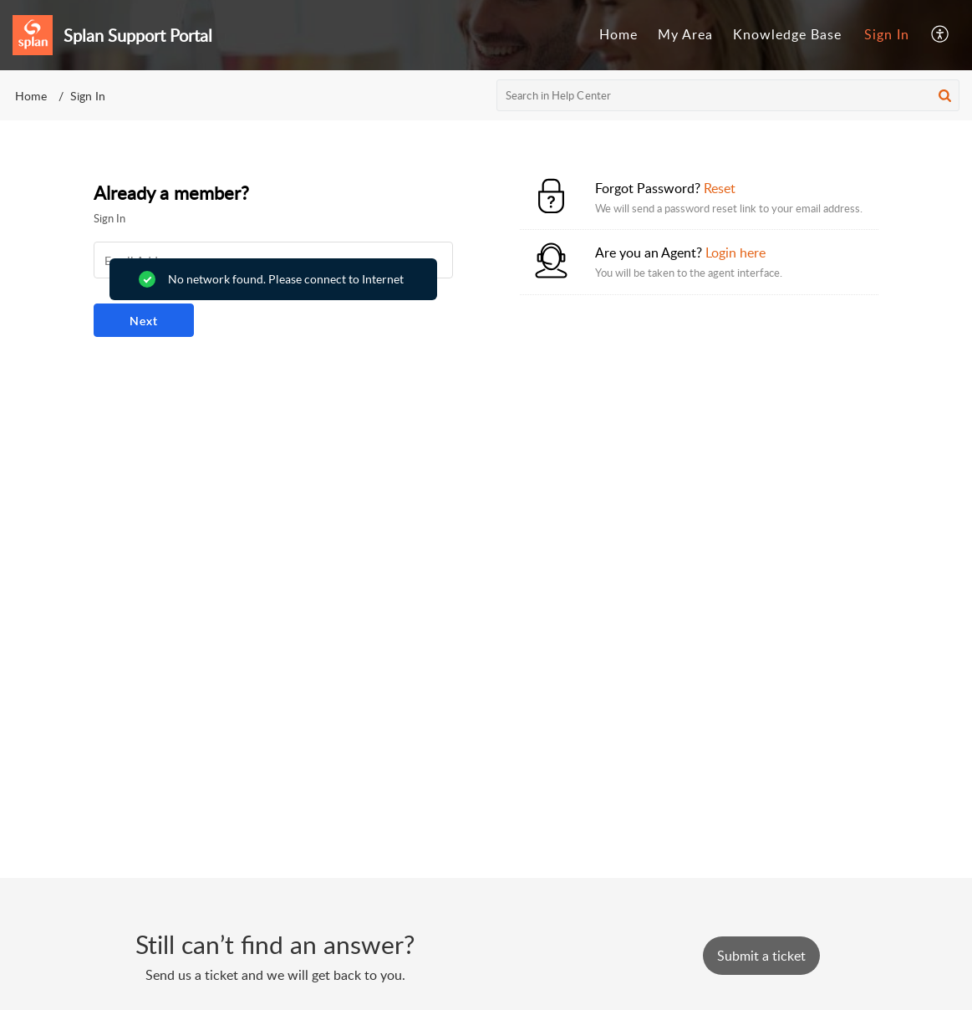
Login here (735, 252)
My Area (685, 34)
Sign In (886, 34)
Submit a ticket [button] (761, 955)
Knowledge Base (787, 34)
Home (618, 34)
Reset (719, 188)
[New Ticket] (761, 955)
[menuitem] (618, 35)
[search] (727, 95)
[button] (940, 35)
